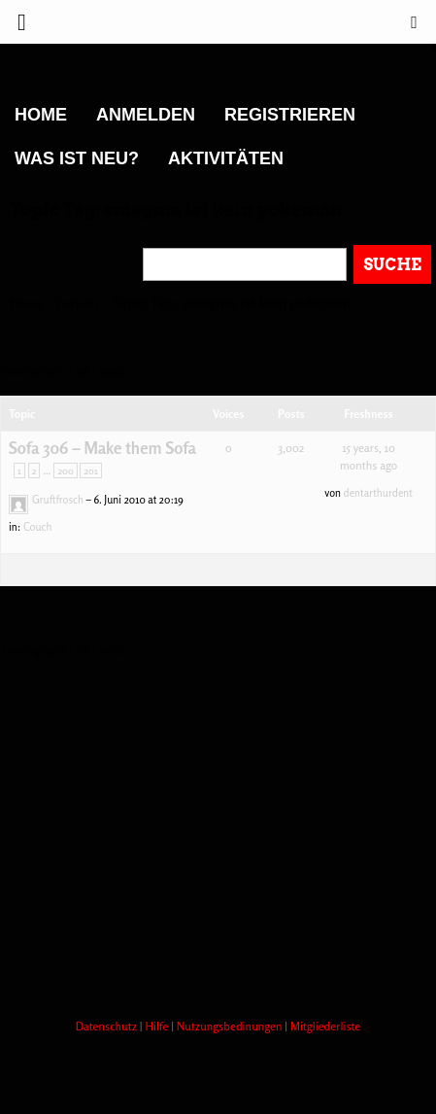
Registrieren (289, 114)
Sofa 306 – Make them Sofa (102, 447)
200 (65, 470)
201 (90, 470)
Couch (37, 527)
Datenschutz (108, 1026)
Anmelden (145, 114)
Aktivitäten (226, 158)
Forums (78, 303)
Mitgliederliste (325, 1026)
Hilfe (158, 1026)
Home (41, 114)
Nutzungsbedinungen (231, 1026)
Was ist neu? (77, 158)
